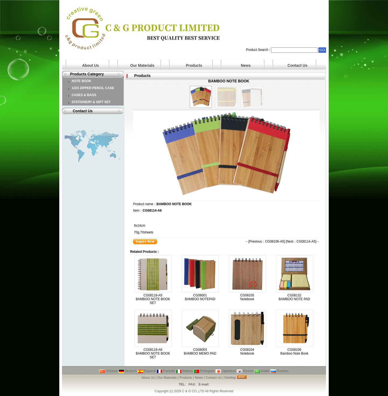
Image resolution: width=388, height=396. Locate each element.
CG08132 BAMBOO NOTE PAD (294, 297)
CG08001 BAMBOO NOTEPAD (200, 297)
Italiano (184, 371)
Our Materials (142, 65)
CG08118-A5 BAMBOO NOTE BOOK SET (153, 299)
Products (194, 65)
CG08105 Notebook (247, 297)
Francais (166, 371)
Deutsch (128, 371)
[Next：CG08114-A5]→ (303, 241)
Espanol (147, 371)
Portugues (204, 371)
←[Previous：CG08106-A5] (265, 241)
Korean (245, 371)
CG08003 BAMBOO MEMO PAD (200, 351)
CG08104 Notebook (247, 351)
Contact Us (297, 65)
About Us (90, 65)
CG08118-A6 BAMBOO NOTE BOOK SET (153, 353)
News (246, 65)
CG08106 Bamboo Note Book (294, 351)
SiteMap (230, 378)
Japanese (226, 371)
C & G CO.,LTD (193, 391)
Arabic (262, 371)
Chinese (108, 371)
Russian (280, 371)
